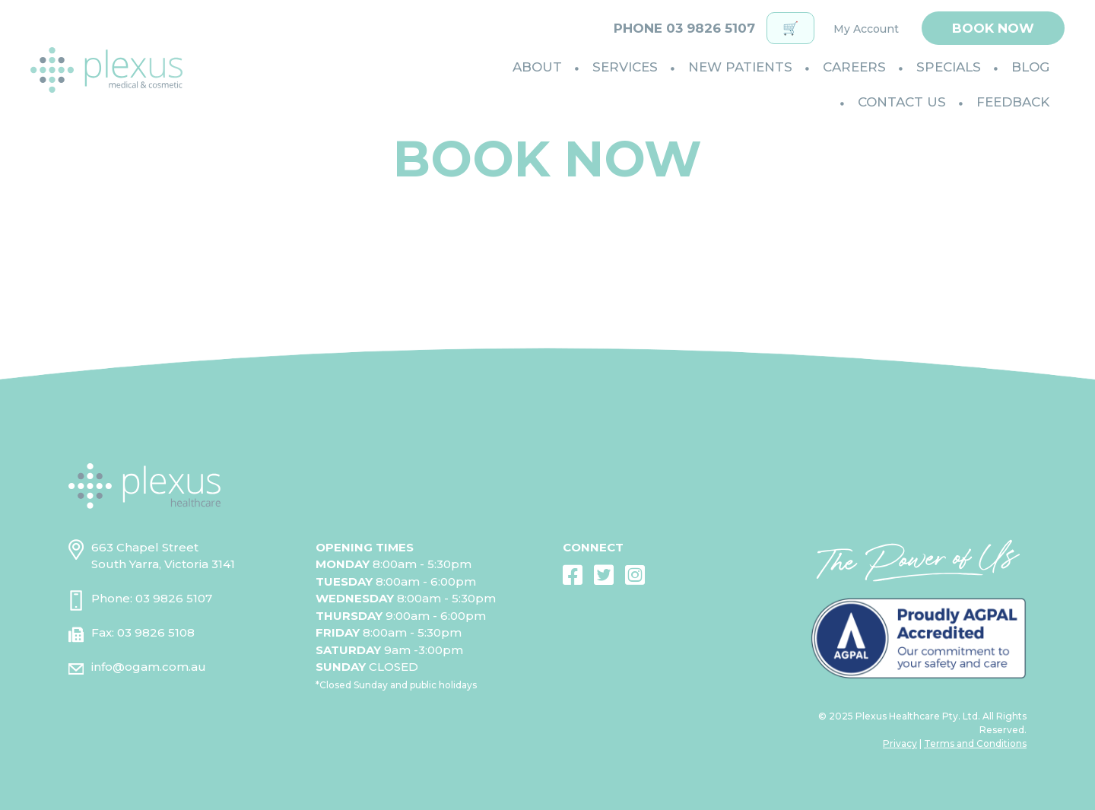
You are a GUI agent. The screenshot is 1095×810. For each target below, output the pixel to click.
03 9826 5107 (173, 598)
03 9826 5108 (156, 632)
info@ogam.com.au (148, 666)
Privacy (900, 743)
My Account (866, 29)
